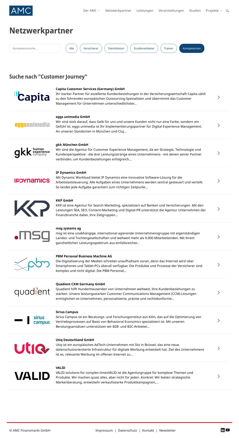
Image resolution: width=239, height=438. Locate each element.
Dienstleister (116, 48)
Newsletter (167, 430)
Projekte (212, 10)
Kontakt (148, 430)
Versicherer (90, 48)
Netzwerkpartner (118, 10)
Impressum (104, 430)
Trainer (168, 48)
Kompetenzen (192, 48)
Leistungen (144, 10)
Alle (71, 48)
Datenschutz (127, 430)
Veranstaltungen (171, 10)
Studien (195, 10)
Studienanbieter (144, 48)
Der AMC (90, 10)
